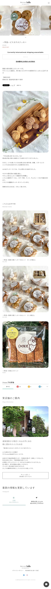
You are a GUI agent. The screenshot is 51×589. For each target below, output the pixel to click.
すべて (8, 386)
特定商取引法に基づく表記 (32, 570)
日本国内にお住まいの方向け (25, 61)
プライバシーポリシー (17, 570)
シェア (12, 85)
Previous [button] (3, 21)
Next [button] (48, 21)
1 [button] (24, 37)
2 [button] (25, 37)
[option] (25, 21)
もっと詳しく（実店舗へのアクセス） (26, 475)
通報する (19, 85)
